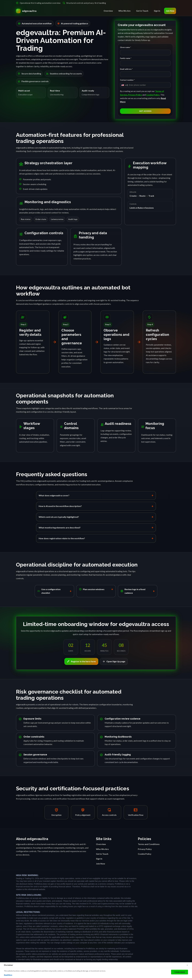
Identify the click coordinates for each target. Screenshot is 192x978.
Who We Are (124, 11)
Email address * (126, 69)
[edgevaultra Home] (26, 11)
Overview (108, 11)
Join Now (170, 11)
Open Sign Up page (113, 661)
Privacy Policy (135, 94)
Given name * (125, 47)
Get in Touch (142, 11)
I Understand (179, 972)
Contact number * (127, 80)
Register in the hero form (81, 661)
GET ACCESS (145, 111)
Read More (8, 975)
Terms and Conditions (149, 844)
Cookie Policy (153, 94)
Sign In (157, 11)
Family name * (125, 58)
